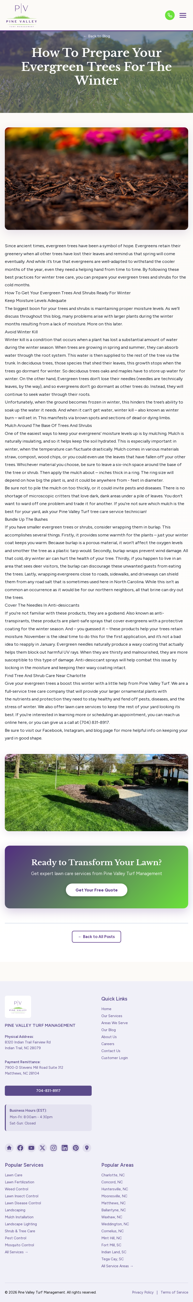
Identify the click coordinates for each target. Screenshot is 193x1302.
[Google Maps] (87, 1148)
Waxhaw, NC (111, 1217)
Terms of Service (174, 1292)
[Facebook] (20, 1148)
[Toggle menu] (183, 15)
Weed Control (16, 1189)
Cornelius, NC (112, 1231)
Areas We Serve (114, 1023)
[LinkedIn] (64, 1148)
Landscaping (15, 1210)
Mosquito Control (19, 1245)
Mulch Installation (19, 1217)
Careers (107, 1044)
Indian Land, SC (113, 1252)
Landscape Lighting (21, 1224)
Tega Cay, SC (112, 1259)
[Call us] (170, 15)
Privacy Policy (143, 1292)
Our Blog (108, 1030)
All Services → (16, 1252)
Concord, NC (112, 1182)
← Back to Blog (96, 36)
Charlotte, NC (113, 1175)
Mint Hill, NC (111, 1238)
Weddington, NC (115, 1224)
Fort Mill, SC (111, 1245)
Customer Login (114, 1058)
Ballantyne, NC (113, 1210)
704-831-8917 (48, 1091)
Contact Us (110, 1051)
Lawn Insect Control (21, 1196)
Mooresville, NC (114, 1196)
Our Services (111, 1016)
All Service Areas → (117, 1266)
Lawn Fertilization (19, 1182)
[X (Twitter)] (42, 1148)
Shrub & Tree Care (20, 1231)
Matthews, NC (113, 1203)
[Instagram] (53, 1148)
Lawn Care (13, 1175)
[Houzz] (9, 1148)
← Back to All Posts (96, 936)
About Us (109, 1037)
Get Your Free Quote (97, 889)
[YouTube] (31, 1148)
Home (106, 1009)
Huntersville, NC (114, 1189)
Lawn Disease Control (23, 1203)
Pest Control (15, 1238)
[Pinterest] (75, 1148)
